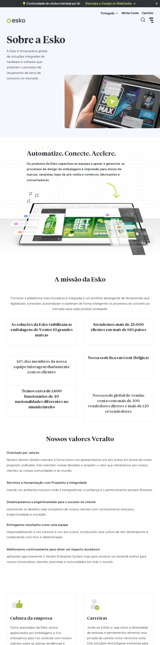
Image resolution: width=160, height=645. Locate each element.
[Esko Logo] (16, 22)
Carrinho (147, 13)
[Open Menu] (150, 20)
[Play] (112, 101)
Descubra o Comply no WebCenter (108, 3)
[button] (156, 3)
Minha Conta (130, 13)
